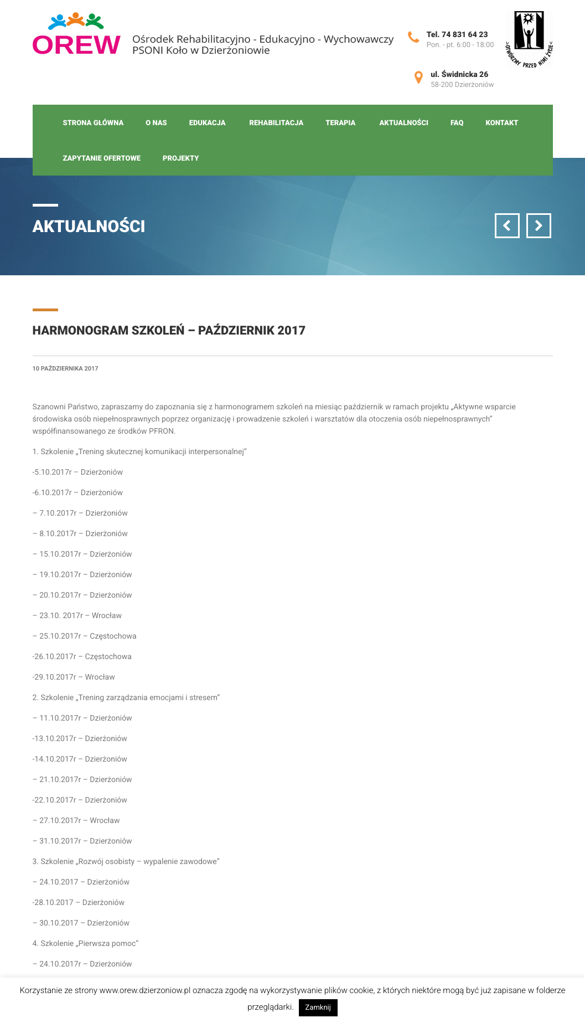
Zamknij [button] (318, 1008)
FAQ (457, 123)
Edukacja (207, 123)
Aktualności (403, 123)
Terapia (340, 123)
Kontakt (502, 123)
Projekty (181, 159)
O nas (156, 123)
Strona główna (93, 123)
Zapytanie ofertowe (102, 159)
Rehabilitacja (277, 123)
